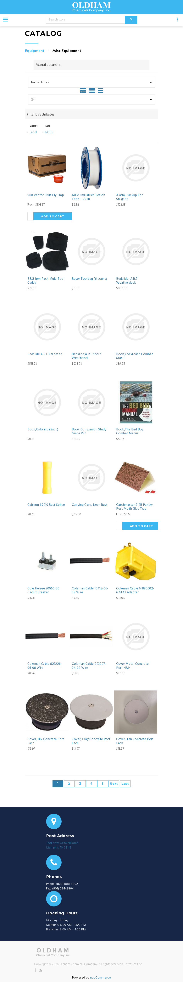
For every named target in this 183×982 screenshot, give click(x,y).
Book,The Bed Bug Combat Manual (129, 432)
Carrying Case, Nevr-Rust (89, 505)
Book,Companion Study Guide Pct (89, 432)
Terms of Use (133, 964)
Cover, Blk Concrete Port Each (45, 741)
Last (125, 784)
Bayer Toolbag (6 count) (89, 279)
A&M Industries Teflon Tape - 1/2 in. (88, 197)
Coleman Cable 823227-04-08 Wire (89, 666)
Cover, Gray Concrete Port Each (91, 741)
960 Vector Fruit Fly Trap (45, 195)
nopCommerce (100, 977)
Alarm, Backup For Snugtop (129, 197)
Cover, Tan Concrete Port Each (134, 741)
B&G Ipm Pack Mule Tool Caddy (45, 281)
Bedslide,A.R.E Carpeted (44, 354)
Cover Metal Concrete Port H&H (132, 666)
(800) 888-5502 (67, 884)
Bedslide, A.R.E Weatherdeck (126, 281)
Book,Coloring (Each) (42, 430)
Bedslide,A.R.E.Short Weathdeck (86, 356)
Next (114, 784)
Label (33, 132)
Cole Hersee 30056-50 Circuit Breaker (43, 591)
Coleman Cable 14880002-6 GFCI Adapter (135, 591)
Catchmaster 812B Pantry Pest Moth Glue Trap (134, 507)
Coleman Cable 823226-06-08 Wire (44, 666)
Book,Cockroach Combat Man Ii (134, 356)
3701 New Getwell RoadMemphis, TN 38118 (62, 845)
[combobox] (91, 82)
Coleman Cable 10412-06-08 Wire (90, 591)
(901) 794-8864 (63, 888)
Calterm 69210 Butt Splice (46, 505)
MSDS (49, 132)
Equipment (35, 51)
